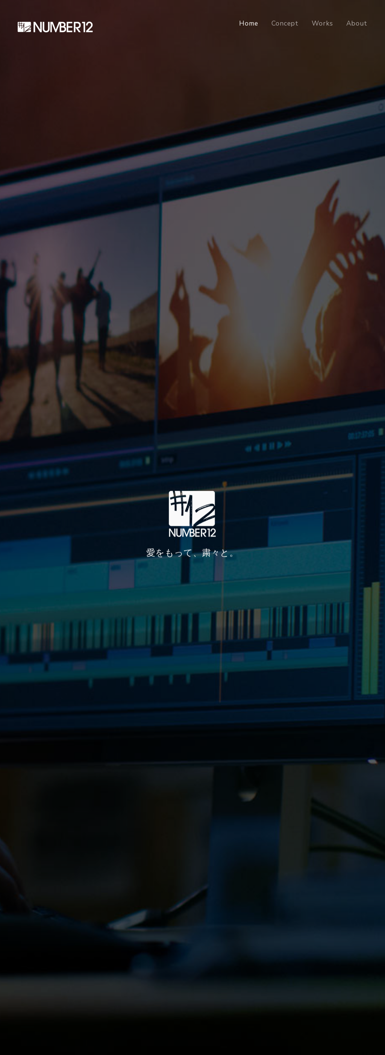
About (356, 23)
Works (322, 23)
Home (248, 23)
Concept (285, 23)
